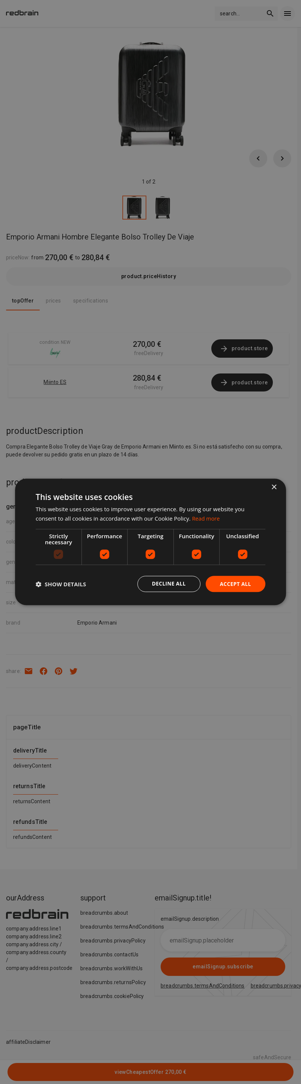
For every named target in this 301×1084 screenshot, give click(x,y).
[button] (61, 584)
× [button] (274, 487)
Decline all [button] (167, 583)
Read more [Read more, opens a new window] (206, 518)
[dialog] (150, 542)
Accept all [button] (235, 583)
